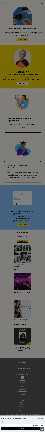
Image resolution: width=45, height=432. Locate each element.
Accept (22, 425)
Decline (22, 428)
